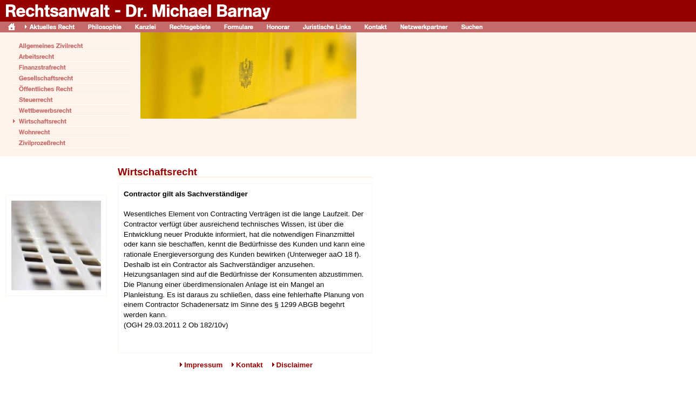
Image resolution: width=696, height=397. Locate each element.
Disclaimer (294, 365)
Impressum (203, 365)
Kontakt (249, 365)
